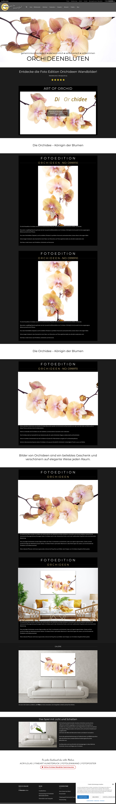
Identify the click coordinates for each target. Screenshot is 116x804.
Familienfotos (42, 790)
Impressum (102, 800)
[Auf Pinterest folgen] (109, 1)
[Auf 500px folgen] (114, 1)
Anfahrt (80, 1)
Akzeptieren (83, 797)
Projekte (73, 7)
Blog (78, 7)
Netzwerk (66, 7)
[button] (113, 784)
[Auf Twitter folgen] (108, 1)
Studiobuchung (74, 1)
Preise (67, 1)
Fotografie (60, 7)
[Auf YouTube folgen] (112, 1)
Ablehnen (95, 797)
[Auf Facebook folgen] (105, 1)
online (23, 790)
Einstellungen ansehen (108, 797)
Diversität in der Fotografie (46, 798)
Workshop (45, 7)
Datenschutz (96, 800)
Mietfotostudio (37, 7)
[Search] (26, 7)
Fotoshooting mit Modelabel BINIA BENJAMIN (46, 794)
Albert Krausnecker (65, 792)
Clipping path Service (64, 797)
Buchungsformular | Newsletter (96, 1)
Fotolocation (52, 7)
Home (31, 7)
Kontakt (85, 1)
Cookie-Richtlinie (90, 800)
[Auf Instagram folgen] (106, 1)
